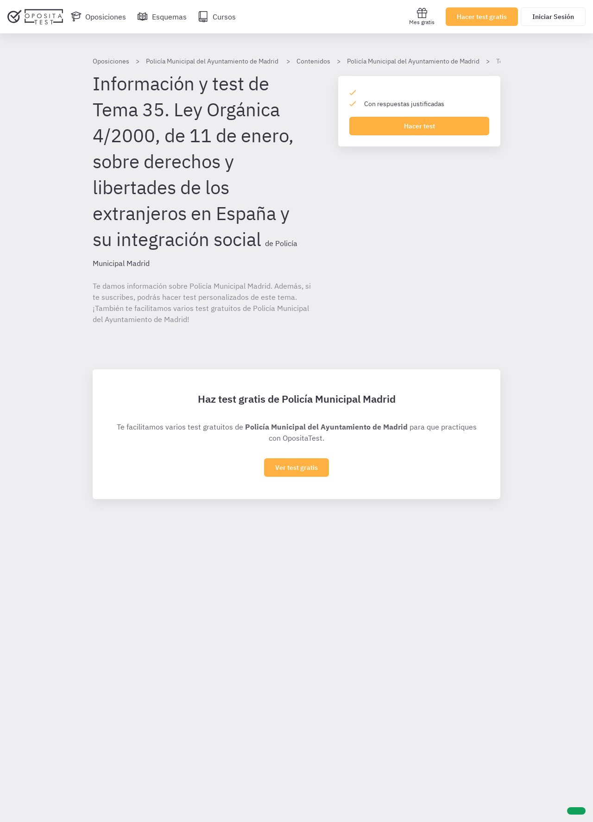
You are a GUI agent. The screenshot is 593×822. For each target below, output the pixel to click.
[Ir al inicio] (35, 16)
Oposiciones (111, 61)
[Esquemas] (162, 17)
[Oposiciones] (98, 17)
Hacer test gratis (482, 17)
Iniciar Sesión (553, 17)
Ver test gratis (296, 467)
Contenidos (313, 61)
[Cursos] (216, 17)
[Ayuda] (576, 811)
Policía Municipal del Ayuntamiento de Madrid (413, 61)
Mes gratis (422, 16)
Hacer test (419, 126)
